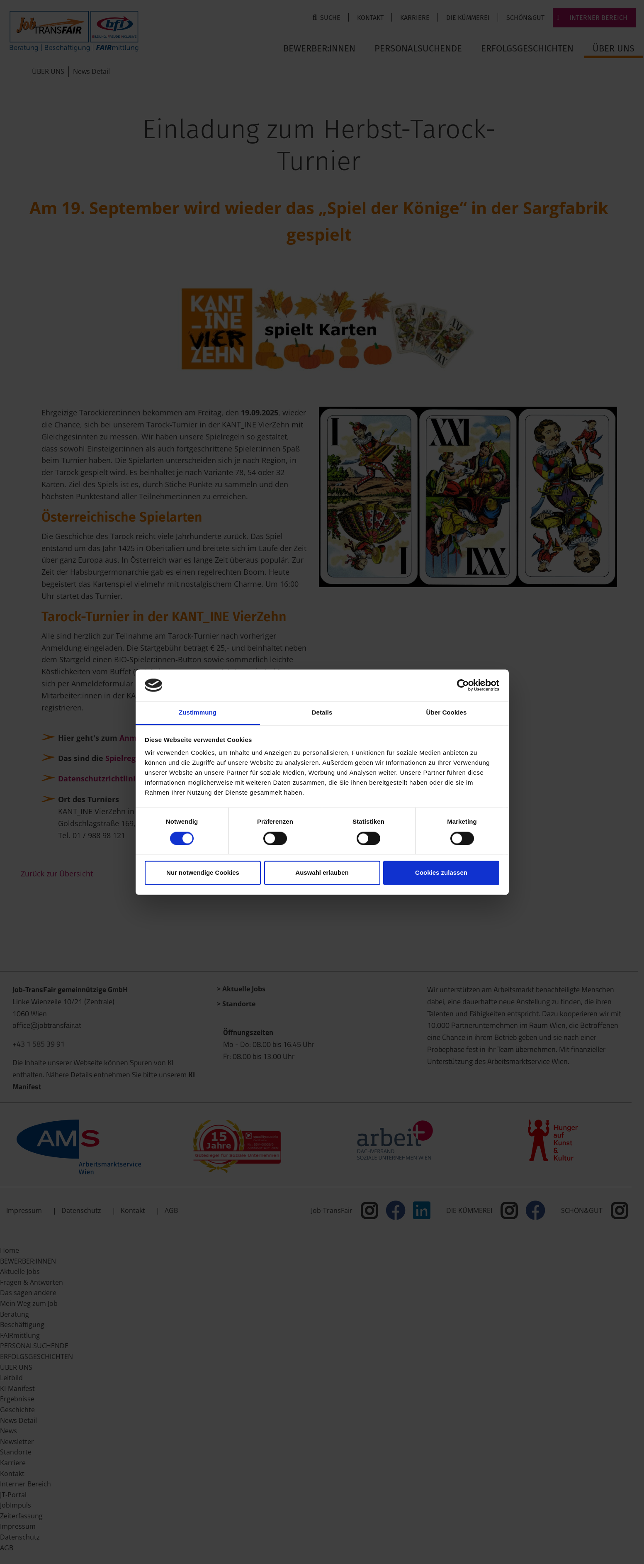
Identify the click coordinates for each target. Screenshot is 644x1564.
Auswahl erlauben (321, 872)
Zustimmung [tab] (197, 712)
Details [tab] (322, 712)
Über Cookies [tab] (446, 712)
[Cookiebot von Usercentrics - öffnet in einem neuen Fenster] (463, 685)
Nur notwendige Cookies (202, 872)
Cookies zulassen (441, 872)
